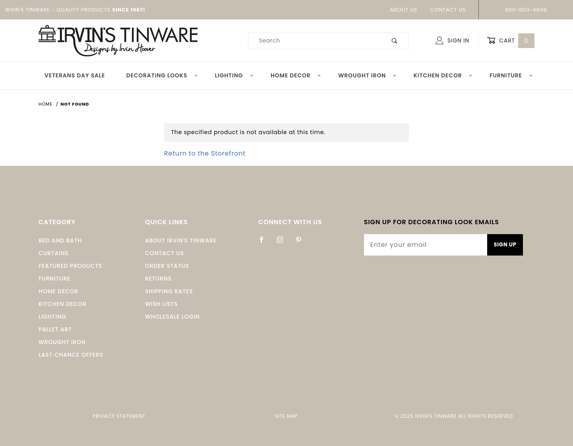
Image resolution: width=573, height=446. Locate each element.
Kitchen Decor (443, 75)
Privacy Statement (119, 416)
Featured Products (70, 266)
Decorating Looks (162, 75)
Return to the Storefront (205, 153)
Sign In (452, 40)
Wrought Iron (367, 75)
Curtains (54, 253)
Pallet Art (55, 329)
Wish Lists (161, 304)
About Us (403, 9)
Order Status (167, 266)
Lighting (234, 75)
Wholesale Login (172, 317)
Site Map (286, 416)
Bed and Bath (60, 240)
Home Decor (296, 75)
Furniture (511, 75)
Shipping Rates (169, 291)
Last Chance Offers (71, 355)
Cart (510, 41)
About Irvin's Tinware (181, 240)
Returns (158, 279)
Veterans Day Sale (75, 75)
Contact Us (448, 9)
